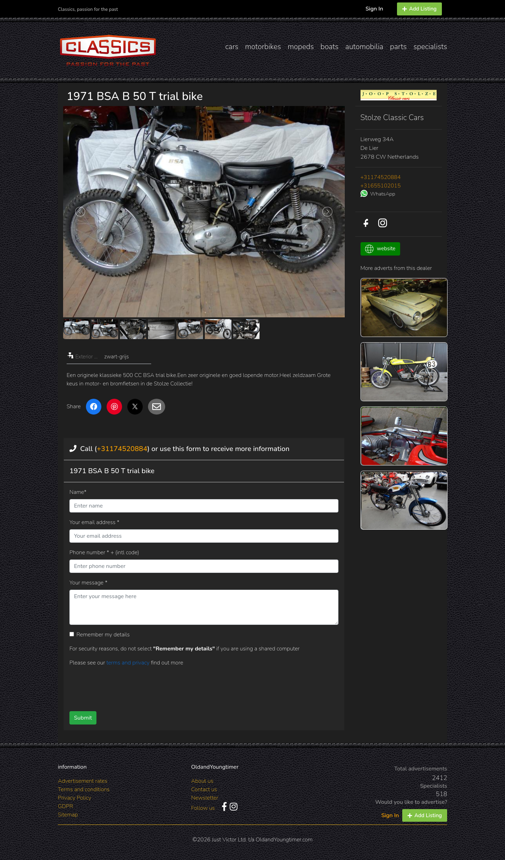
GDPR (65, 806)
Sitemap (68, 815)
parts (398, 47)
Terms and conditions (83, 789)
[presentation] (192, 686)
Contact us (204, 789)
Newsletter (204, 798)
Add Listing (419, 8)
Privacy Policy (74, 798)
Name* (78, 492)
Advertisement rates (82, 781)
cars (231, 47)
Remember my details (103, 635)
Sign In (374, 9)
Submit (83, 718)
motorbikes (263, 47)
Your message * (88, 583)
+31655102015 (381, 186)
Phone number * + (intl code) (104, 552)
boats (330, 47)
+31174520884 (122, 449)
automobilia (364, 47)
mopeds (301, 47)
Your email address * (94, 522)
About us (202, 781)
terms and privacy (128, 663)
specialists (430, 47)
